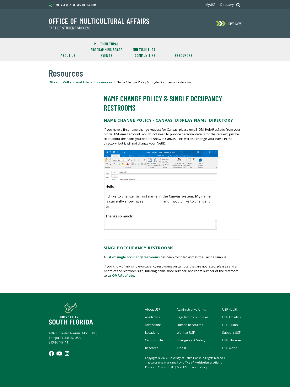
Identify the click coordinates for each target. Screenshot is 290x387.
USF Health (230, 309)
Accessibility (199, 367)
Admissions (153, 325)
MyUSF (210, 4)
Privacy (149, 367)
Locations (152, 332)
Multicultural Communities (145, 52)
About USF (152, 309)
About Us (68, 55)
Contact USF (166, 367)
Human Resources (190, 325)
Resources (183, 55)
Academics (152, 317)
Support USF (231, 332)
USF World (229, 348)
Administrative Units (191, 309)
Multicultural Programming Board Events (106, 50)
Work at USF (186, 332)
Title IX (182, 348)
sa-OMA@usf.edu (121, 275)
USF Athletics (231, 317)
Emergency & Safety (191, 340)
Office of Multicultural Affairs (99, 21)
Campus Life (154, 340)
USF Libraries (231, 340)
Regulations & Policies (192, 317)
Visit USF (182, 367)
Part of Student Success (70, 28)
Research (151, 348)
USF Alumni (230, 325)
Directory (227, 4)
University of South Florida (73, 4)
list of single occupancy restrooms (133, 257)
